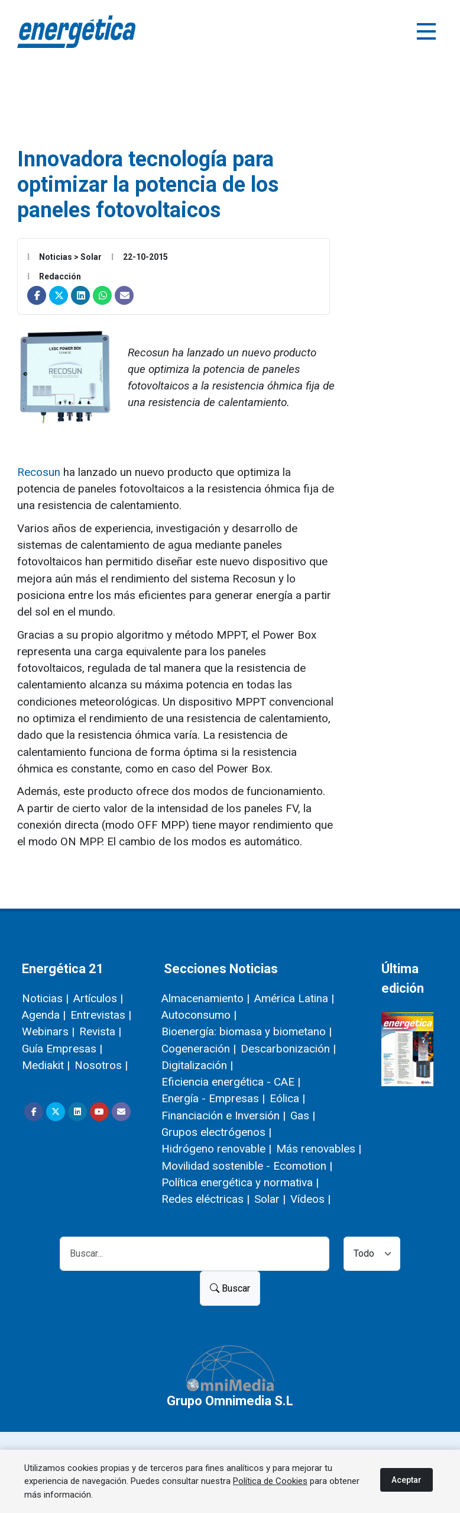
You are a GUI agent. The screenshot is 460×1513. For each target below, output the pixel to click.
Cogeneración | (198, 1048)
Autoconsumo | (199, 1015)
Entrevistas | (100, 1015)
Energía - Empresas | (213, 1098)
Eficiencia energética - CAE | (230, 1082)
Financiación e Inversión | (223, 1115)
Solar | (270, 1199)
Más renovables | (318, 1148)
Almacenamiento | (205, 998)
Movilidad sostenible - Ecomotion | (246, 1166)
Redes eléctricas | (205, 1199)
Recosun (40, 472)
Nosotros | (101, 1065)
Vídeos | (310, 1199)
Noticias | (45, 998)
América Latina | (294, 998)
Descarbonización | (288, 1048)
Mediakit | (46, 1065)
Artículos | (98, 998)
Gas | (302, 1115)
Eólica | (287, 1098)
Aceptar (406, 1480)
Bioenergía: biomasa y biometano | (246, 1031)
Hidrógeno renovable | (216, 1148)
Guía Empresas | (62, 1048)
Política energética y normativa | (240, 1182)
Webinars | (48, 1031)
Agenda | (44, 1015)
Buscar (230, 1288)
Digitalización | (197, 1065)
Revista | (100, 1031)
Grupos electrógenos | (216, 1132)
